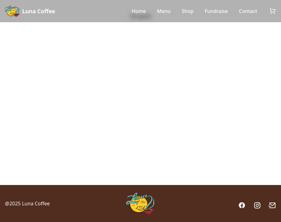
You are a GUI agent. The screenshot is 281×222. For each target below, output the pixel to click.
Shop (188, 11)
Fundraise (216, 11)
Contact (248, 11)
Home (139, 11)
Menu (164, 11)
